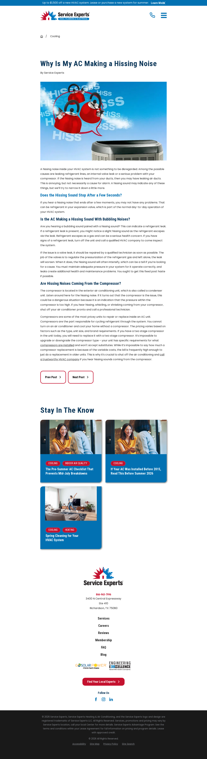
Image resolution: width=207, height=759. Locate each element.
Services (103, 618)
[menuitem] (79, 744)
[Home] (65, 15)
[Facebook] (96, 699)
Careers (103, 626)
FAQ (103, 647)
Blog (103, 655)
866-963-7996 (103, 594)
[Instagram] (103, 699)
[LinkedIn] (111, 699)
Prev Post (53, 377)
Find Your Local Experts (103, 681)
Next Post (81, 377)
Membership (103, 640)
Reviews (103, 633)
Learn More (158, 3)
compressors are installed (57, 345)
